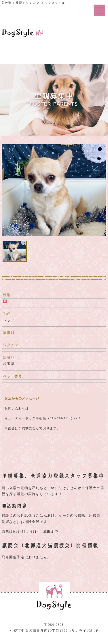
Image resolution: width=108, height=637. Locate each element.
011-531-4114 (26, 532)
